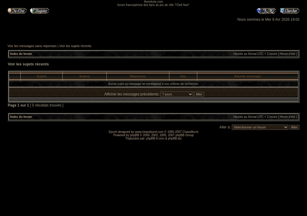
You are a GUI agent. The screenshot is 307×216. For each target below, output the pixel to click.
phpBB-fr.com (155, 138)
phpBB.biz (175, 138)
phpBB (134, 135)
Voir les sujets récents (75, 46)
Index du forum (21, 54)
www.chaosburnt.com (149, 132)
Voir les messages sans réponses (32, 46)
